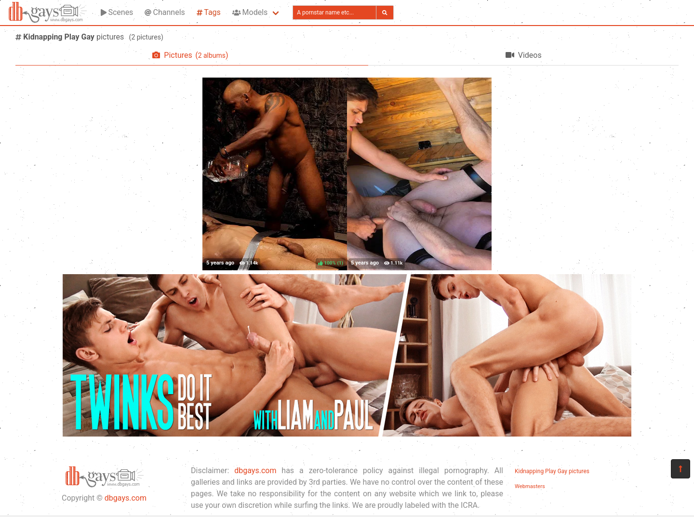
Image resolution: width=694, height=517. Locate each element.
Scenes (117, 12)
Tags (209, 12)
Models (249, 12)
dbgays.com (126, 498)
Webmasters (530, 486)
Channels (165, 12)
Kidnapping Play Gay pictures (552, 471)
